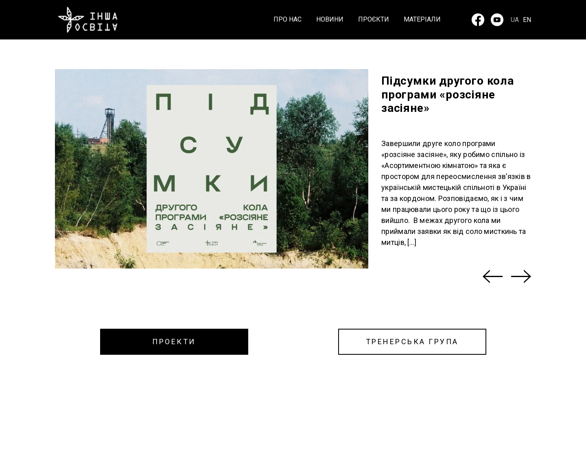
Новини (329, 19)
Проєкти (373, 19)
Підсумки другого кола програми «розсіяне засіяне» (447, 94)
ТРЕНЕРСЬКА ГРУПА (412, 341)
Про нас (287, 19)
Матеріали (422, 19)
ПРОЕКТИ (174, 341)
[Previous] (493, 276)
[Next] (521, 276)
